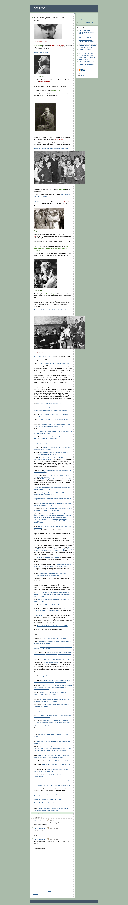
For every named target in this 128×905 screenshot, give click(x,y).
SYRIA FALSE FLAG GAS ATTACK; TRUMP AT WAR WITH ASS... (87, 41)
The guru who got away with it (41, 52)
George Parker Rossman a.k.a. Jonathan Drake (46, 731)
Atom (49, 891)
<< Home (35, 894)
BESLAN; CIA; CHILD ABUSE (86, 62)
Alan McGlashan (42, 808)
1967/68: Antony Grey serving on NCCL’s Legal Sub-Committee (50, 410)
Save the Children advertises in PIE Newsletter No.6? (55, 638)
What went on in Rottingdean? (50, 662)
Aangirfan (39, 7)
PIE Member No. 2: (39, 615)
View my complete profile (86, 22)
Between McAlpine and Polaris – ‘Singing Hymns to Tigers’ (55, 363)
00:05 (45, 813)
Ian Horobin (62, 808)
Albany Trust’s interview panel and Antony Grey (49, 403)
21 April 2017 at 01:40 (41, 839)
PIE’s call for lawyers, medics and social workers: (46, 557)
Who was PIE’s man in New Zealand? (49, 605)
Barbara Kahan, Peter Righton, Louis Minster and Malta (48, 407)
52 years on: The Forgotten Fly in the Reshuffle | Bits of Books (51, 148)
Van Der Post (54, 810)
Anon (82, 19)
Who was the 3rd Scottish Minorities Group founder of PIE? (52, 626)
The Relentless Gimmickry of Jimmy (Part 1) (45, 802)
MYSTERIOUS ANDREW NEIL (87, 53)
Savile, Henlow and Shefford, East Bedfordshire (58, 760)
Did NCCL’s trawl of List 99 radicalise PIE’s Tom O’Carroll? (56, 659)
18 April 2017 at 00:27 (41, 820)
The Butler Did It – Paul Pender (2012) (44, 356)
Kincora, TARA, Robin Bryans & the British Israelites (47, 799)
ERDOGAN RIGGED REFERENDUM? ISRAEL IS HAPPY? (86, 32)
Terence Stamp (46, 810)
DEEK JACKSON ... (84, 59)
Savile (40, 810)
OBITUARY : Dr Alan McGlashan (42, 99)
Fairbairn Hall (54, 808)
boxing (48, 808)
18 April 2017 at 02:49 (41, 828)
